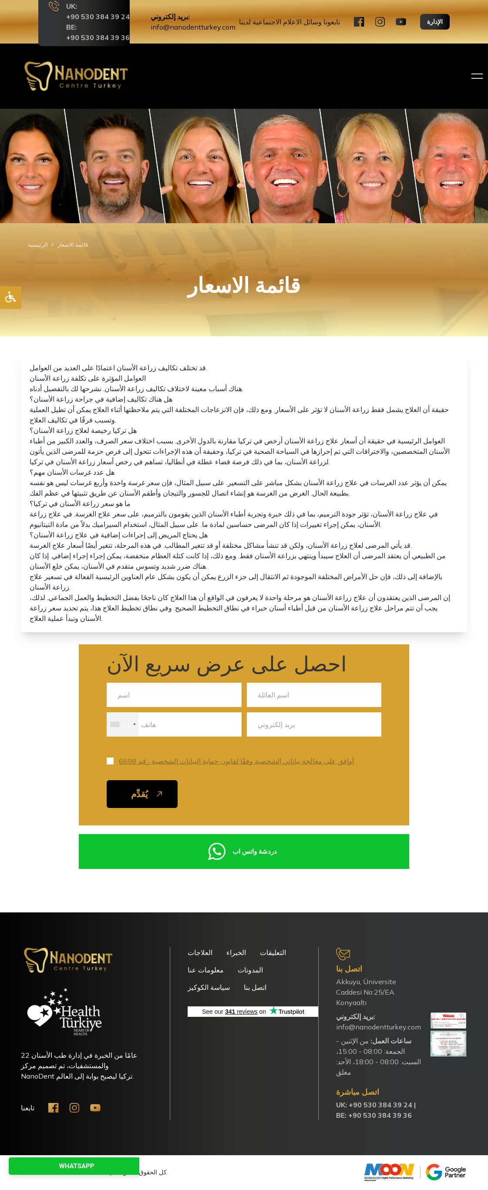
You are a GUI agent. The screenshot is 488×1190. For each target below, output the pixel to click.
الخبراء (236, 952)
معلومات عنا (206, 969)
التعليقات (273, 952)
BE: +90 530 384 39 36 (374, 1115)
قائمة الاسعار (72, 244)
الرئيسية (38, 244)
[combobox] (122, 724)
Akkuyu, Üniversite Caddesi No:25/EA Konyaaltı (366, 992)
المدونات (250, 969)
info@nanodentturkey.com (193, 27)
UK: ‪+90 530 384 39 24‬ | (376, 1104)
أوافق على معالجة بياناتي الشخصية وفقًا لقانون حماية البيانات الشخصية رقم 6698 (236, 761)
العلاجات (200, 952)
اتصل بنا (255, 987)
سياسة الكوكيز (209, 987)
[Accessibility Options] (10, 297)
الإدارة (435, 22)
